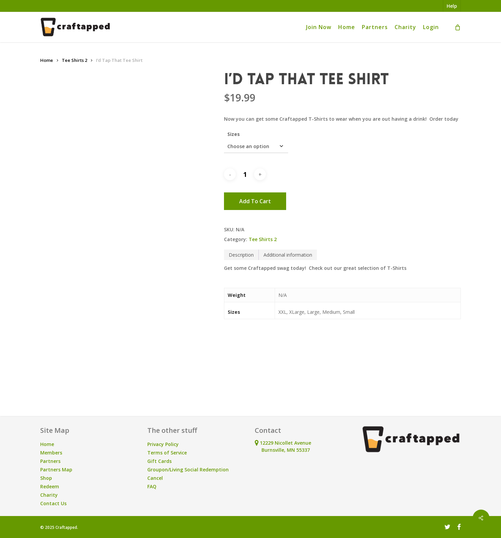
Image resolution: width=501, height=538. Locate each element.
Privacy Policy (163, 444)
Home (46, 60)
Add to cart (255, 201)
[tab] (241, 255)
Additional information (288, 255)
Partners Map (56, 469)
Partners (50, 461)
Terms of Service (167, 452)
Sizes (233, 134)
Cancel (155, 478)
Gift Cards (159, 461)
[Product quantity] (245, 174)
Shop (46, 478)
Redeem (49, 486)
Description (241, 255)
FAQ (151, 486)
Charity (49, 495)
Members (51, 452)
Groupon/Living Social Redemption (188, 469)
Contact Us (53, 503)
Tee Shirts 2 (74, 60)
